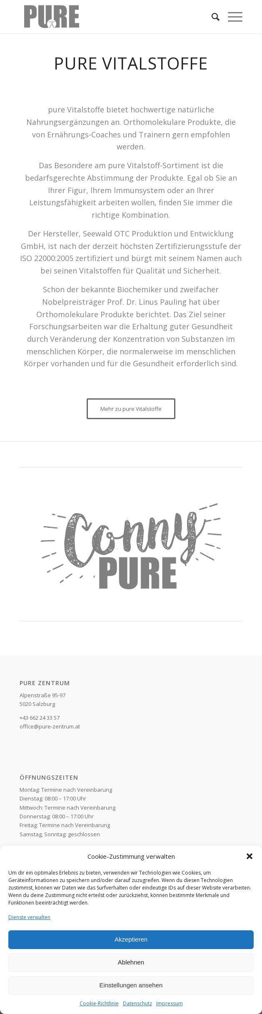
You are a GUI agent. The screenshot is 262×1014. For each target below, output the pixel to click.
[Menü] (231, 16)
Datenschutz (137, 1003)
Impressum (169, 1003)
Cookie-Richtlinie (99, 1003)
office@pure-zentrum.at (50, 726)
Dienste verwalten (29, 917)
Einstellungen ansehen (131, 985)
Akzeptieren (131, 939)
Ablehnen (131, 962)
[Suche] (211, 16)
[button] (249, 856)
